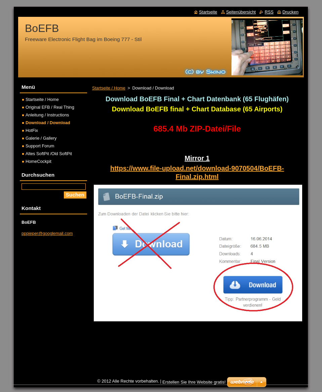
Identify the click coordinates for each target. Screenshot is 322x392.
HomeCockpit (38, 161)
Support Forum (40, 145)
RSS (269, 11)
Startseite (208, 11)
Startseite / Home (108, 88)
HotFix (32, 130)
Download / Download (48, 122)
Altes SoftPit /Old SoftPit (49, 153)
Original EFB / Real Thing (50, 107)
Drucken (290, 11)
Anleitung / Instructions (47, 114)
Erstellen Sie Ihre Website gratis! (194, 382)
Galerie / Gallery (41, 138)
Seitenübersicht (241, 11)
